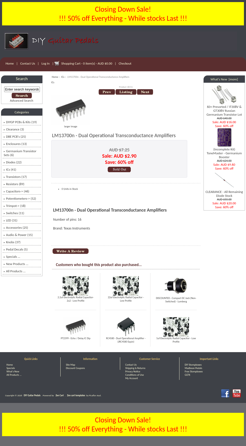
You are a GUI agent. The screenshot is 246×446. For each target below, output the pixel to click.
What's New (12, 371)
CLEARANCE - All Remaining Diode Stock (224, 192)
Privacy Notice (132, 371)
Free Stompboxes (194, 371)
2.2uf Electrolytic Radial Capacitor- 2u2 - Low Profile (75, 299)
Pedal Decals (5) (15, 249)
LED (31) (10, 220)
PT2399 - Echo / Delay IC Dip (75, 338)
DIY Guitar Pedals (32, 395)
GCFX (187, 375)
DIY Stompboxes (193, 364)
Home (10, 63)
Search (22, 78)
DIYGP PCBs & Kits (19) (20, 122)
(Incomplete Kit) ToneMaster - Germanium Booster (224, 151)
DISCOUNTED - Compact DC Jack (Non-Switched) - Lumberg (176, 299)
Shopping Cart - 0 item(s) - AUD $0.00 (86, 63)
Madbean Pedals (193, 368)
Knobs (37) (12, 242)
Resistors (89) (14, 184)
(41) (10, 169)
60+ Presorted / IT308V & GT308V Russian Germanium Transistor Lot (224, 109)
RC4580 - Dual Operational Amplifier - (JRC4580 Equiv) (126, 340)
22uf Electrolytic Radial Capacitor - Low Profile (126, 299)
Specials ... (12, 257)
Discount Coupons (75, 368)
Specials (10, 368)
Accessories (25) (16, 227)
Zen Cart (60, 395)
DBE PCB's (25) (15, 136)
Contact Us (27, 63)
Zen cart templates (76, 395)
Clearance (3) (14, 129)
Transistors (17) (15, 177)
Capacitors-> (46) (16, 191)
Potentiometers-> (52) (20, 198)
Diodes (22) (12, 162)
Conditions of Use (134, 375)
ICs (62, 77)
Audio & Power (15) (18, 235)
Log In (45, 63)
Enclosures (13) (15, 144)
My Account (131, 378)
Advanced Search (21, 100)
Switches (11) (14, 213)
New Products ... (16, 264)
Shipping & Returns (135, 368)
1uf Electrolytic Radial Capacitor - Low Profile (176, 340)
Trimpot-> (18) (15, 206)
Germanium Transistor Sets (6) (20, 153)
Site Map (70, 364)
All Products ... (15, 271)
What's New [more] (224, 79)
